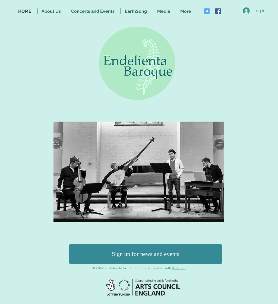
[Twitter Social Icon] (207, 11)
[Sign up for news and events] (145, 254)
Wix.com (179, 268)
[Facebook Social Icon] (218, 11)
